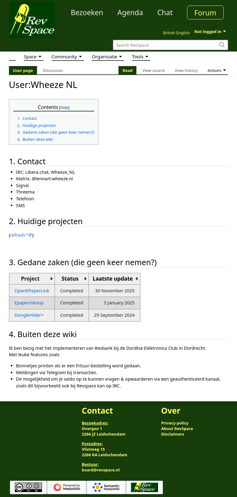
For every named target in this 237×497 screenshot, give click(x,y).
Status (70, 278)
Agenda (130, 12)
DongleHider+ (29, 315)
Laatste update (113, 278)
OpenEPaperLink (32, 291)
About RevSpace (177, 428)
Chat (165, 12)
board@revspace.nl (101, 470)
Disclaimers (172, 434)
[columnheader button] (72, 278)
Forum (205, 13)
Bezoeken (87, 12)
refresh (17, 235)
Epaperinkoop (29, 303)
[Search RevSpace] (170, 45)
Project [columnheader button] (30, 278)
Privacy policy (174, 423)
